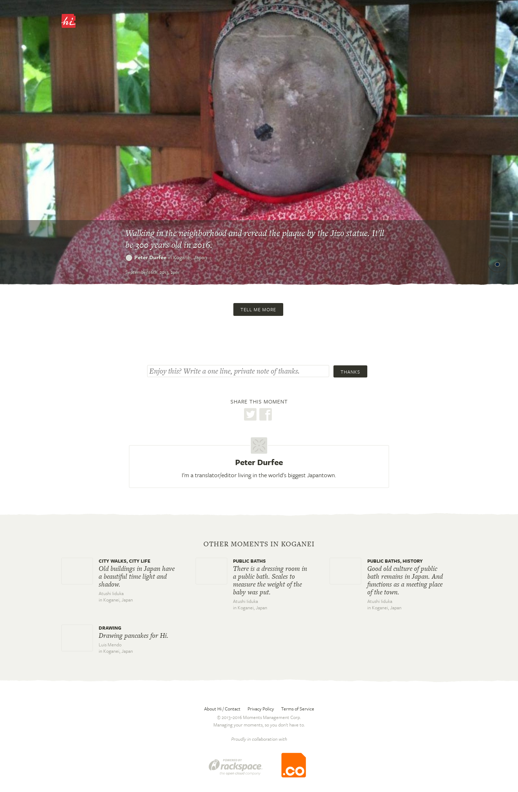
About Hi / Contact (222, 708)
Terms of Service (297, 708)
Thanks (350, 371)
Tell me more (258, 309)
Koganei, (190, 257)
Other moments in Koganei (259, 544)
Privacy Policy (261, 708)
